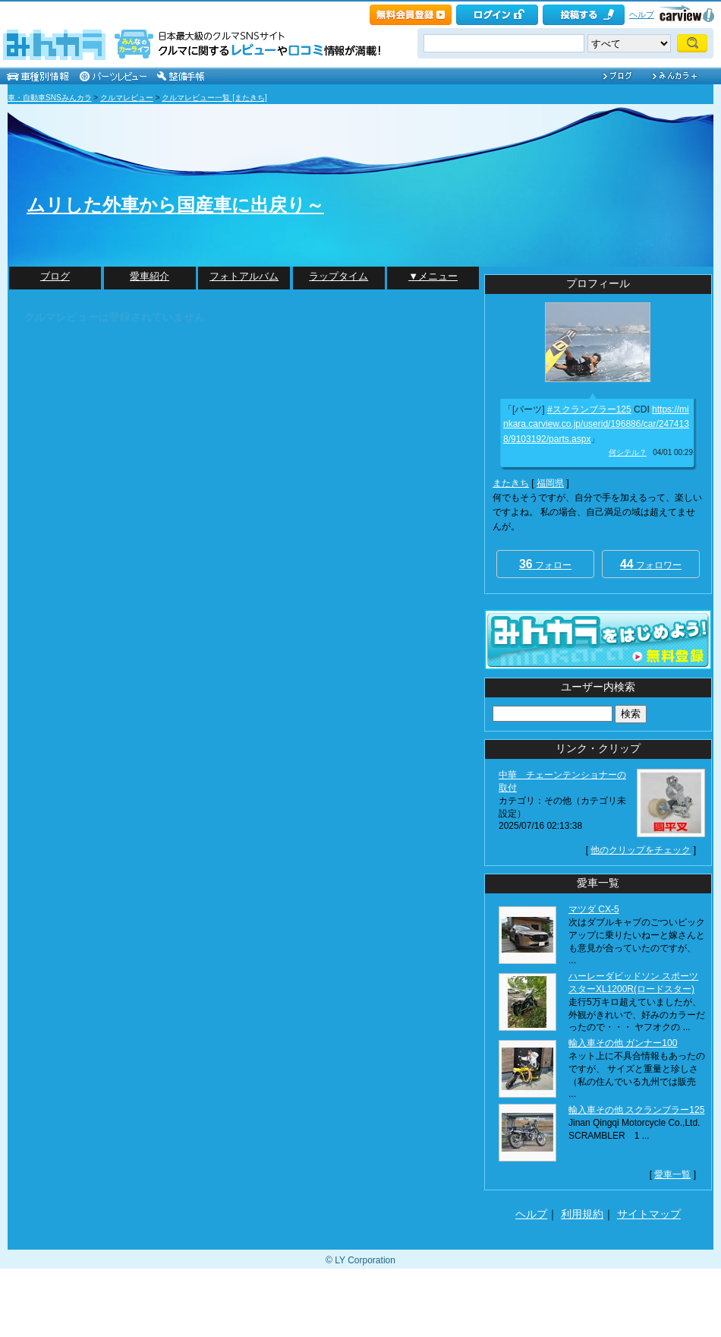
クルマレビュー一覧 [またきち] (214, 97)
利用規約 (582, 1214)
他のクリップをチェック (640, 850)
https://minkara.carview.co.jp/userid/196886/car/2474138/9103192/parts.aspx (596, 424)
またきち (511, 483)
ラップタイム (338, 276)
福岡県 (550, 483)
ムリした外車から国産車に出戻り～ (175, 204)
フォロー (545, 564)
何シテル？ (628, 452)
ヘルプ (641, 14)
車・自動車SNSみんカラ (50, 97)
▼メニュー (433, 276)
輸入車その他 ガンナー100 (622, 1043)
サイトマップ (649, 1214)
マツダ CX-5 (593, 909)
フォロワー (651, 564)
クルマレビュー (126, 97)
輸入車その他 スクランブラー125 (636, 1110)
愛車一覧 (672, 1174)
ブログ (55, 276)
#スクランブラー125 (589, 409)
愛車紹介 (149, 276)
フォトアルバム (244, 276)
